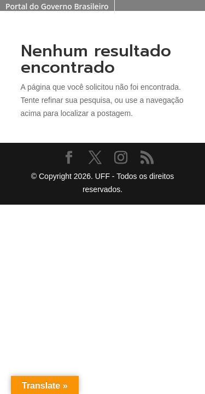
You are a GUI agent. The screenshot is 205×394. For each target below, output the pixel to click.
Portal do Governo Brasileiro (57, 6)
